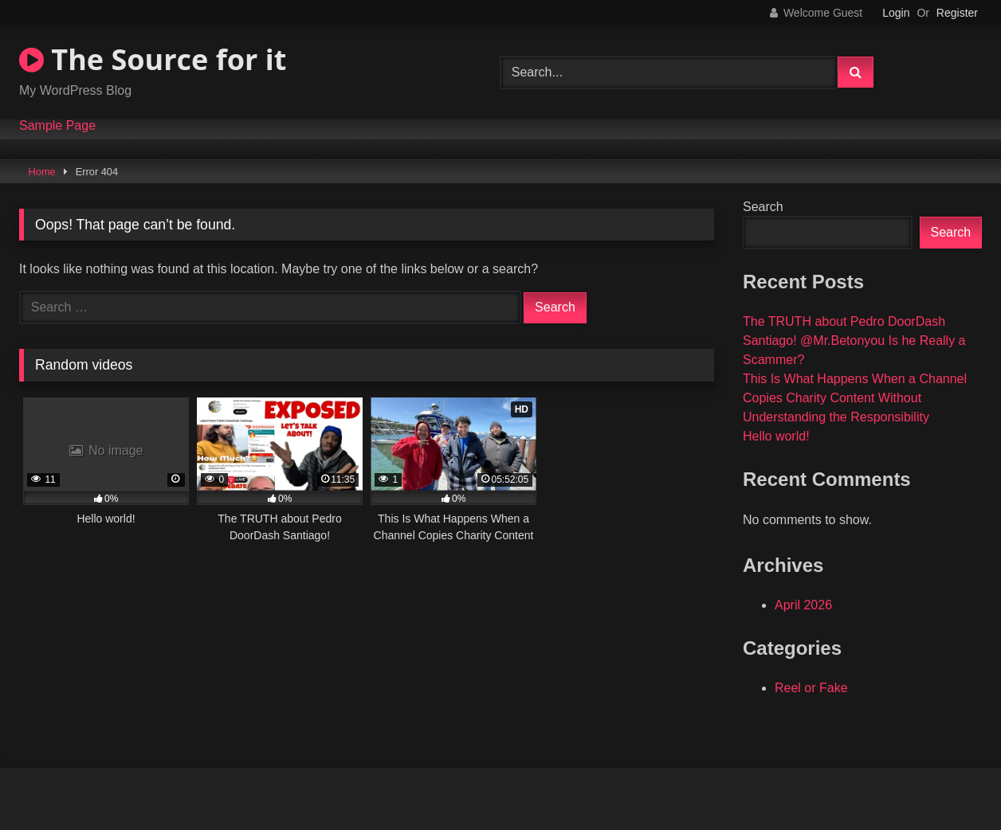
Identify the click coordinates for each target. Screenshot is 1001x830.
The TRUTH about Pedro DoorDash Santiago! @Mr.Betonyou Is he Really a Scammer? (854, 340)
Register (957, 12)
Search (763, 206)
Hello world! (776, 436)
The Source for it (152, 59)
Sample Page (57, 125)
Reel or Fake (811, 688)
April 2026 (803, 605)
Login (895, 12)
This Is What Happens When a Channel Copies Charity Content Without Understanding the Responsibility (855, 398)
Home (42, 172)
